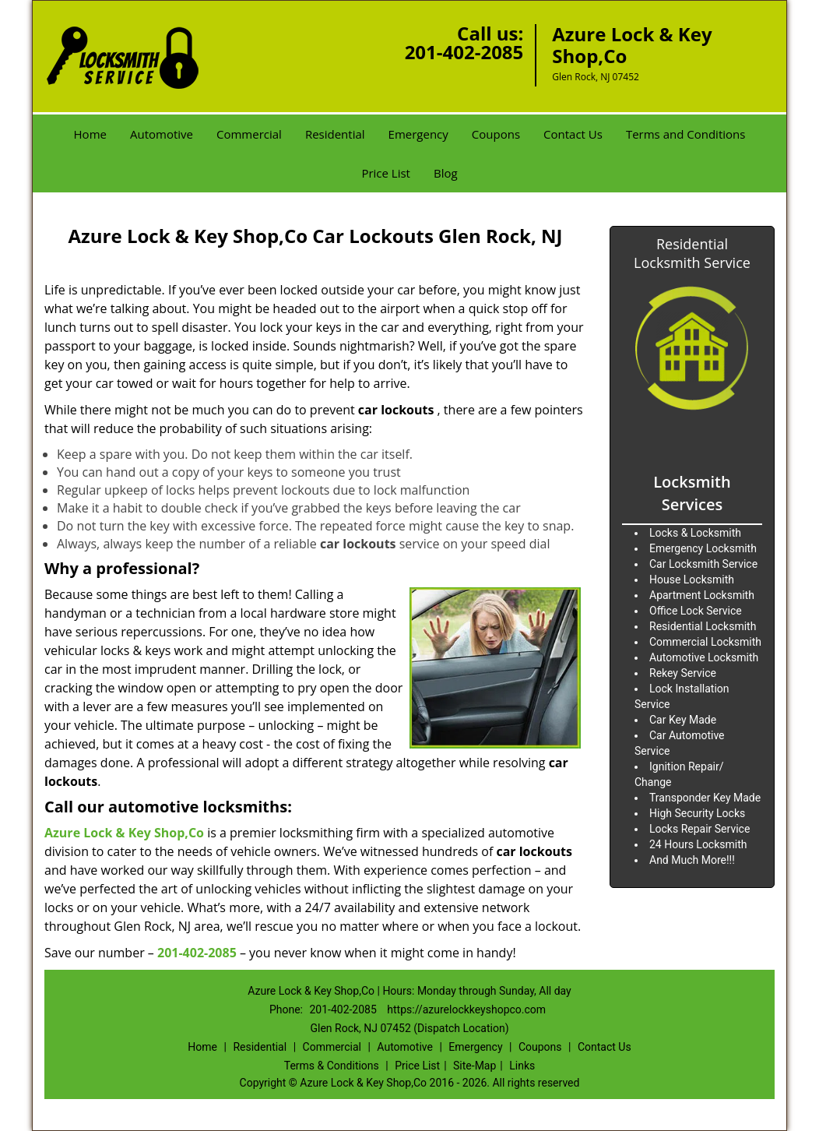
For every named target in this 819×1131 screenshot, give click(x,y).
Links (522, 1065)
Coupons (496, 134)
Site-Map (474, 1065)
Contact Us (573, 134)
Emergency (418, 134)
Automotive (161, 134)
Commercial (249, 134)
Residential (335, 134)
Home (90, 134)
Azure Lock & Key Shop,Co (124, 832)
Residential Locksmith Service (692, 253)
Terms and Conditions (686, 134)
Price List (385, 173)
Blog (446, 173)
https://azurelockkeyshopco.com (466, 1009)
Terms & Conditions (331, 1065)
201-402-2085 (464, 52)
